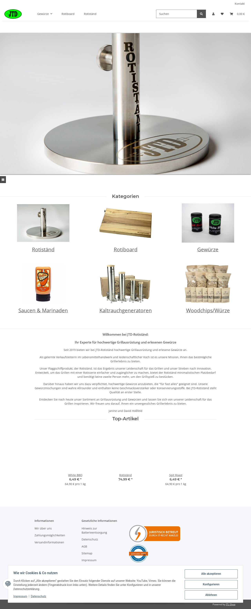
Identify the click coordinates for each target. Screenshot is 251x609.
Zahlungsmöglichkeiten (50, 535)
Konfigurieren (210, 584)
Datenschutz (90, 539)
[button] (213, 14)
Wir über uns (43, 528)
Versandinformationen (49, 542)
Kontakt (240, 3)
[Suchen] (176, 14)
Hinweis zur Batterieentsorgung (94, 530)
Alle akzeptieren (210, 574)
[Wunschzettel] (222, 14)
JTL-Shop (230, 604)
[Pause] (3, 179)
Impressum (89, 560)
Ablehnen (210, 595)
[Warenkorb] (237, 14)
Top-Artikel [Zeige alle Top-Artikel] (125, 418)
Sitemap (87, 553)
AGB (84, 546)
